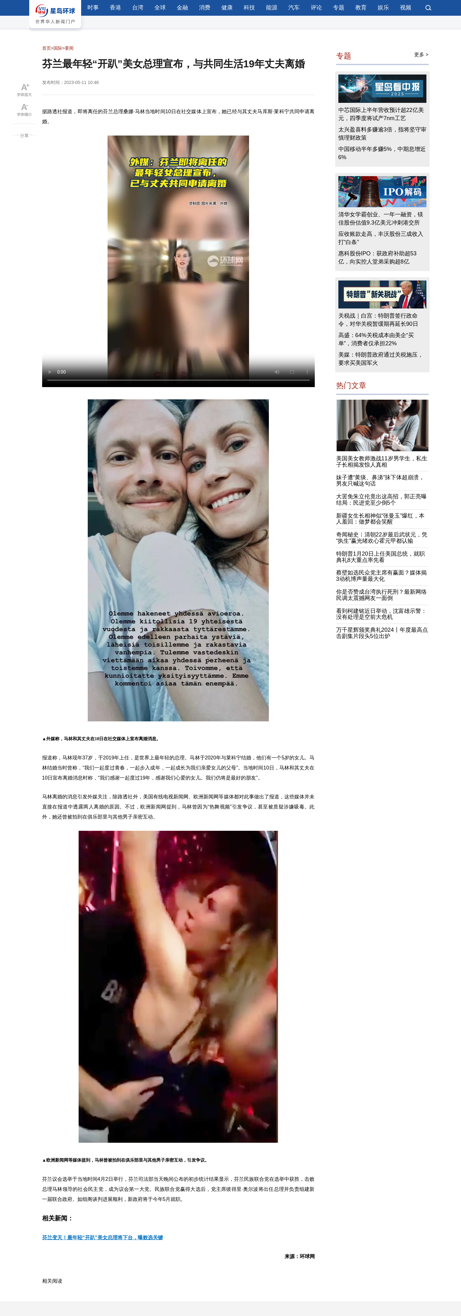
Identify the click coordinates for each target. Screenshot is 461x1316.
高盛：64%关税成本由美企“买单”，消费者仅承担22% (376, 339)
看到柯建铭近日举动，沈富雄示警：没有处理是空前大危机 (381, 614)
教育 (361, 7)
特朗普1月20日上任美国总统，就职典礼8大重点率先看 (380, 557)
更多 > (421, 54)
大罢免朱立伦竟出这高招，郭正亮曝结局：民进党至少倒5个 (381, 499)
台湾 (137, 7)
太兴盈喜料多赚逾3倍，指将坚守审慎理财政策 (382, 133)
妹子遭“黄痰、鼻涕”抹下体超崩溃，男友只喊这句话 (380, 480)
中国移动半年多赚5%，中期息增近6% (382, 153)
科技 (249, 7)
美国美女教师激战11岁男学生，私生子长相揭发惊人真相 (381, 461)
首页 (46, 48)
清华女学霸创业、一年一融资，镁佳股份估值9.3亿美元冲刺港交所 (380, 218)
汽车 (294, 7)
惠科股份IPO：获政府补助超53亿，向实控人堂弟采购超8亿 (377, 257)
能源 (271, 7)
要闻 (69, 48)
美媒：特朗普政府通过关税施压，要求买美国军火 (380, 359)
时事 (93, 7)
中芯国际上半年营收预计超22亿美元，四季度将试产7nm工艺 (381, 114)
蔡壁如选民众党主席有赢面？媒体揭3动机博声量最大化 (381, 575)
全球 (160, 7)
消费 (204, 7)
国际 (57, 48)
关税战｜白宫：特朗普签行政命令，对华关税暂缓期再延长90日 (378, 320)
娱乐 (383, 7)
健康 (227, 7)
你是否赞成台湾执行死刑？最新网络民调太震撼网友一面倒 (381, 595)
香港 (115, 7)
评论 (316, 7)
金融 (182, 7)
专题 (338, 7)
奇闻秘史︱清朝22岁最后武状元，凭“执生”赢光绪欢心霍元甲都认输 (381, 537)
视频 (405, 7)
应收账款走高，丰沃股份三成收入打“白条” (380, 238)
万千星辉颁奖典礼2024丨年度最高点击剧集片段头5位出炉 (382, 633)
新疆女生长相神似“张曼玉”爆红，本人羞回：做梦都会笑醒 (380, 519)
